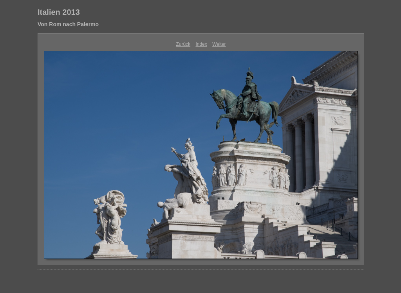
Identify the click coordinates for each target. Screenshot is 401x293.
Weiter (219, 44)
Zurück (183, 44)
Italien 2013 (59, 12)
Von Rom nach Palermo (68, 24)
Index (201, 44)
